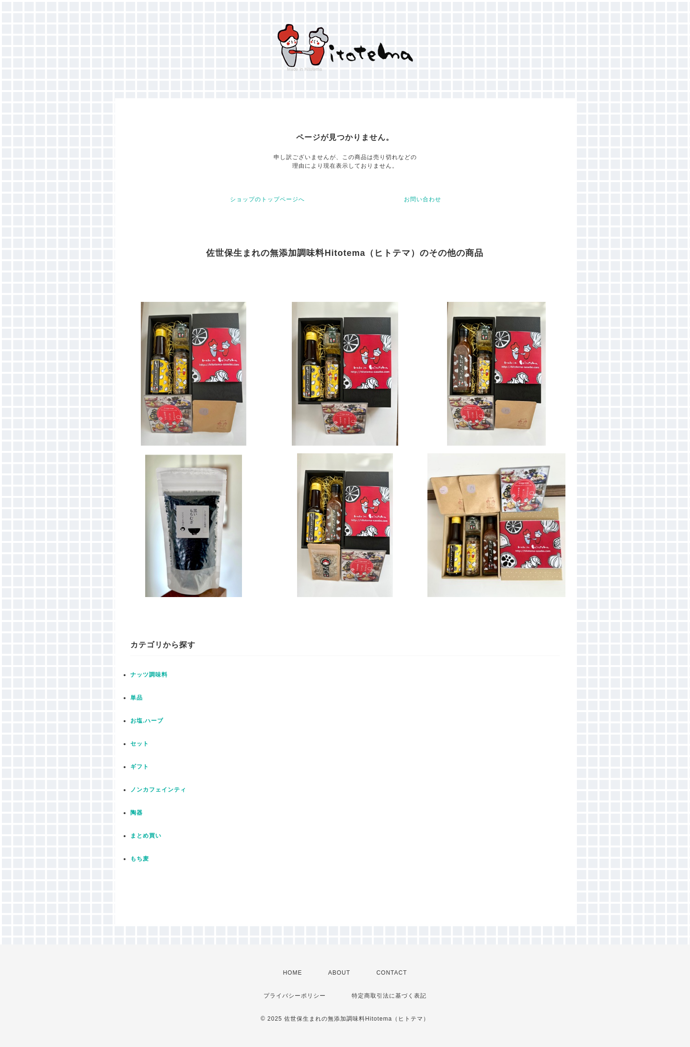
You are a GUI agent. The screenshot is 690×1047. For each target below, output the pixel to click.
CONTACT (391, 972)
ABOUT (339, 972)
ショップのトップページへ (267, 199)
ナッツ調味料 (149, 674)
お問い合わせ (422, 199)
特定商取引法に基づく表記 (389, 995)
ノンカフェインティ (158, 789)
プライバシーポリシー (295, 995)
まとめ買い (145, 835)
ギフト (139, 766)
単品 (136, 697)
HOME (292, 972)
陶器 (136, 812)
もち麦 (139, 858)
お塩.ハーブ (146, 720)
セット (139, 743)
